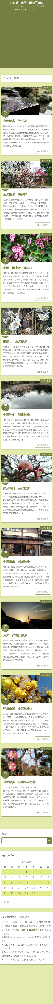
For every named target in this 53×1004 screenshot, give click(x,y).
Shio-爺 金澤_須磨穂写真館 (26, 2)
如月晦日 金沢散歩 (16, 488)
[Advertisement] (26, 39)
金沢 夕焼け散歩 (15, 635)
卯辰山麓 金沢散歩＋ (18, 708)
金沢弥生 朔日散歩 (16, 414)
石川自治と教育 (30, 929)
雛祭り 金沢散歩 (15, 341)
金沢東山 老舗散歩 (16, 561)
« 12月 (5, 902)
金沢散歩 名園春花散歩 (19, 782)
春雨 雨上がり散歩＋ (18, 268)
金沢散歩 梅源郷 (15, 194)
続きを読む (42, 151)
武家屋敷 (46, 87)
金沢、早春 (46, 161)
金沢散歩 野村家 (15, 121)
